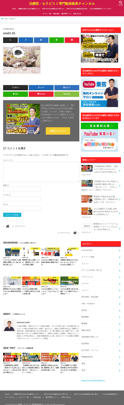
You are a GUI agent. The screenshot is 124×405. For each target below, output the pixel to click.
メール (7, 195)
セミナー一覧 (47, 13)
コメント (7, 160)
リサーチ (85, 282)
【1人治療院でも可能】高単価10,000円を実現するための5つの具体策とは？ (99, 211)
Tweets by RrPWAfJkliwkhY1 (92, 377)
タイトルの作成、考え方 (91, 268)
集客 (83, 360)
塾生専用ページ (66, 13)
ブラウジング (87, 275)
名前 (6, 185)
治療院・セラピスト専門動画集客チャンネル (62, 3)
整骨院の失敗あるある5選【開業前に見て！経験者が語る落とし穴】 (99, 198)
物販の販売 (86, 328)
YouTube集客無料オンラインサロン (101, 8)
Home (14, 8)
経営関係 (85, 341)
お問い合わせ (77, 13)
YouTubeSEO (87, 249)
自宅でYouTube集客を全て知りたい (53, 8)
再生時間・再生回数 (89, 295)
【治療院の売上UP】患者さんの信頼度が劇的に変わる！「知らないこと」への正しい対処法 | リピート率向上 (99, 184)
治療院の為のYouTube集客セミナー (29, 8)
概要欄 (84, 321)
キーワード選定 (87, 255)
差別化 (84, 308)
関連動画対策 (87, 354)
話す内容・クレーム (89, 347)
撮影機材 (85, 314)
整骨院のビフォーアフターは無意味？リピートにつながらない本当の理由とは (99, 226)
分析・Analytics (87, 301)
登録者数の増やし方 (89, 334)
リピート (85, 288)
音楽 (83, 367)
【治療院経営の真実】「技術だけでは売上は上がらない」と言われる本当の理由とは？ (99, 170)
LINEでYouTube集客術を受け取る (77, 8)
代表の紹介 (56, 13)
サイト (5, 204)
